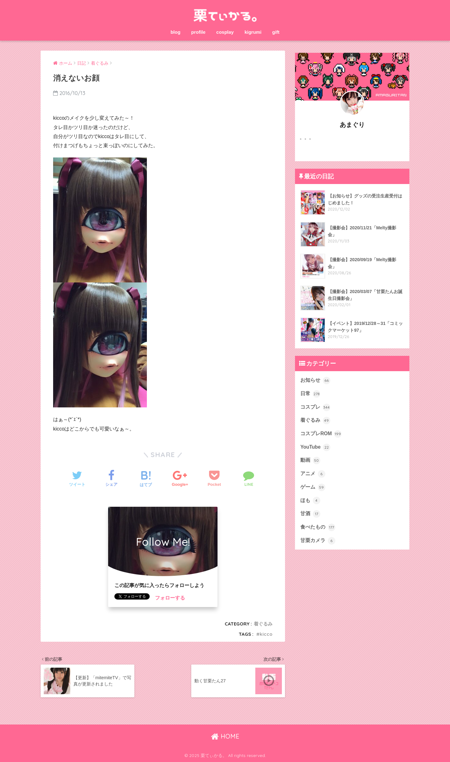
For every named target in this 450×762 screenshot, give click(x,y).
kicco (266, 634)
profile (198, 32)
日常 (310, 394)
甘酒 (310, 514)
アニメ (312, 474)
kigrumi (252, 32)
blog (176, 32)
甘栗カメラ (317, 541)
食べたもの (317, 527)
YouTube (315, 447)
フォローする (170, 597)
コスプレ (315, 407)
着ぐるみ (263, 624)
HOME (225, 736)
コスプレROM (321, 434)
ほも (310, 500)
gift (275, 32)
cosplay (225, 32)
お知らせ (315, 380)
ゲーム (312, 487)
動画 (310, 460)
